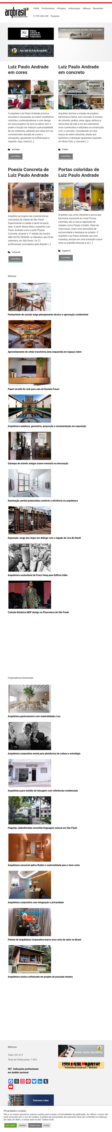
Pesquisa (55, 16)
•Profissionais (48, 8)
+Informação (74, 8)
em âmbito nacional (18, 1072)
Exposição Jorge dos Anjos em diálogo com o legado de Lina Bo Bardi (44, 538)
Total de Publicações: (19, 1059)
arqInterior (66, 251)
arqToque (16, 149)
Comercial (16, 252)
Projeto (65, 149)
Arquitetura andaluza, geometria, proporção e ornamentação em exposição (47, 426)
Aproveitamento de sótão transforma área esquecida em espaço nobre (45, 351)
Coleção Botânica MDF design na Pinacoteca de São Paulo (38, 612)
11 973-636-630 (40, 16)
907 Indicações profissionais (23, 1069)
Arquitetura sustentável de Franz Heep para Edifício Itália (38, 575)
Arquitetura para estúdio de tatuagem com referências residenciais (43, 790)
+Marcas (87, 8)
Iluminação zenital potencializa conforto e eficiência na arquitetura (43, 500)
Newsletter (98, 8)
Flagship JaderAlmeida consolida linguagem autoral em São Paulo (42, 828)
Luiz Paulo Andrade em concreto (78, 69)
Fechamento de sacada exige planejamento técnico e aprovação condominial (48, 314)
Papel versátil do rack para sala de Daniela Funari (33, 389)
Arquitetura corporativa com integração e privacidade (36, 902)
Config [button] (46, 1125)
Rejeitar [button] (22, 1125)
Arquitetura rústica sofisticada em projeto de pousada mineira (40, 976)
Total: (11, 1055)
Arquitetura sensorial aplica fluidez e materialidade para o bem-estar (44, 865)
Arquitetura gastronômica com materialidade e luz (34, 716)
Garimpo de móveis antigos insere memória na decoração (38, 463)
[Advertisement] (26, 649)
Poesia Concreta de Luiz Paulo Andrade (28, 172)
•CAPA (36, 8)
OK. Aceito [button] (10, 1125)
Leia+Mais (15, 156)
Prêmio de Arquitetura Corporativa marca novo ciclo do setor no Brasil (44, 939)
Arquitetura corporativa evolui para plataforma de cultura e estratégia (44, 753)
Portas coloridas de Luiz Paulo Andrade (78, 172)
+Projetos (61, 8)
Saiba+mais (35, 1125)
